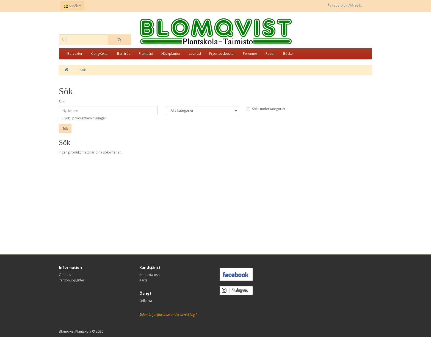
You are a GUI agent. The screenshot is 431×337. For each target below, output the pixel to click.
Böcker (288, 53)
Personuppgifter (71, 280)
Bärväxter (74, 53)
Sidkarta (145, 300)
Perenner (250, 53)
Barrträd (124, 53)
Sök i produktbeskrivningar (82, 118)
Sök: (62, 101)
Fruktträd (146, 53)
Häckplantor (171, 53)
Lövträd (195, 53)
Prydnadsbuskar (222, 53)
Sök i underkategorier (266, 108)
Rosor (270, 53)
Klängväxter (100, 53)
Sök (83, 70)
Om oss (65, 274)
